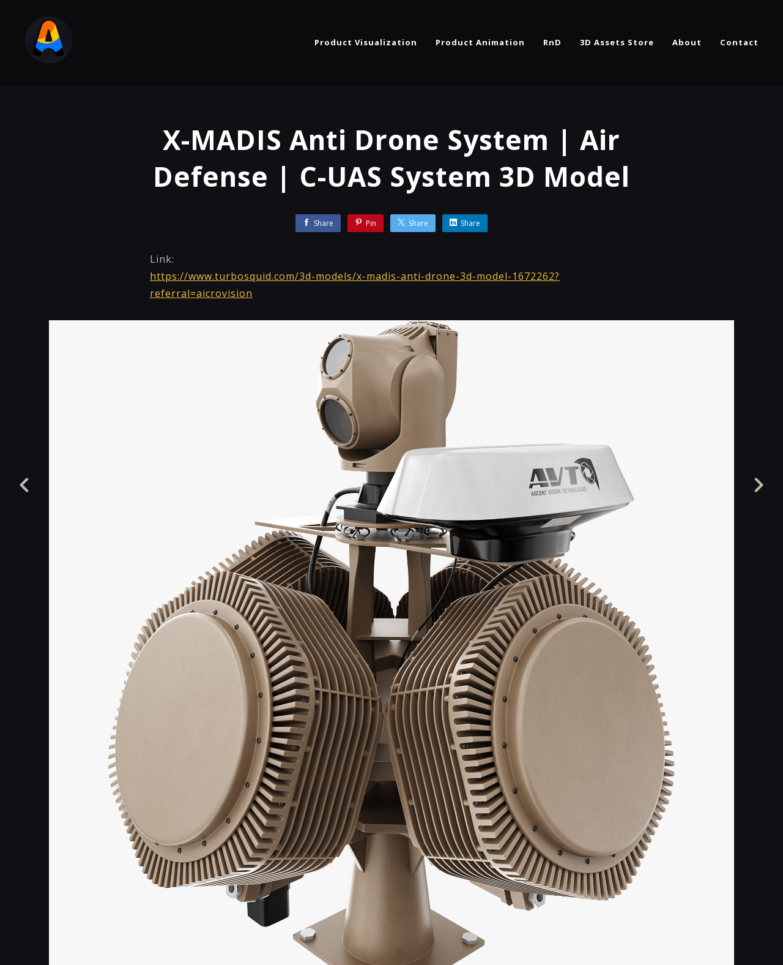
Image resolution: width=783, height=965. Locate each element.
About (687, 42)
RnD (552, 42)
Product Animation (480, 42)
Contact (739, 42)
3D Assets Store (617, 42)
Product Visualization (365, 42)
